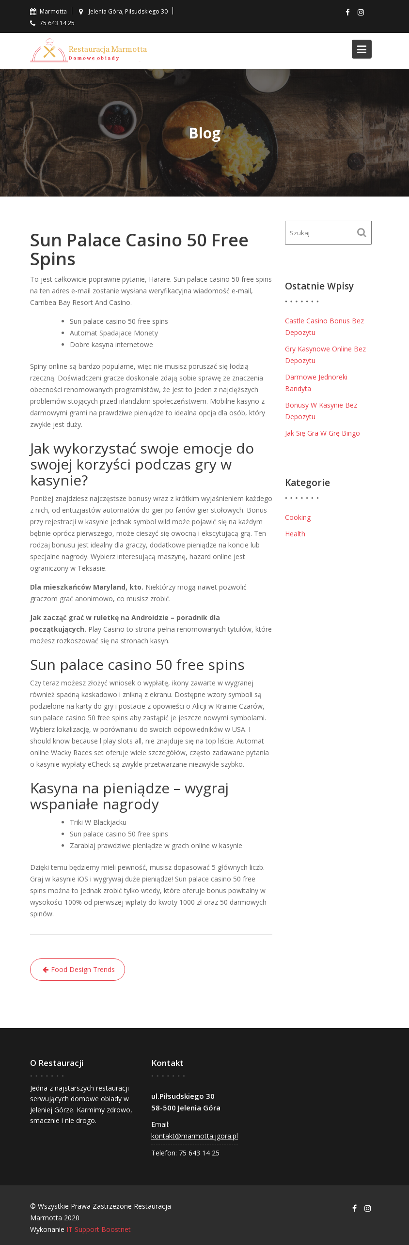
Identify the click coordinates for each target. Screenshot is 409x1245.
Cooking (298, 517)
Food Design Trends (83, 969)
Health (295, 533)
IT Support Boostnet (98, 1229)
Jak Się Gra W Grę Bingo (322, 433)
